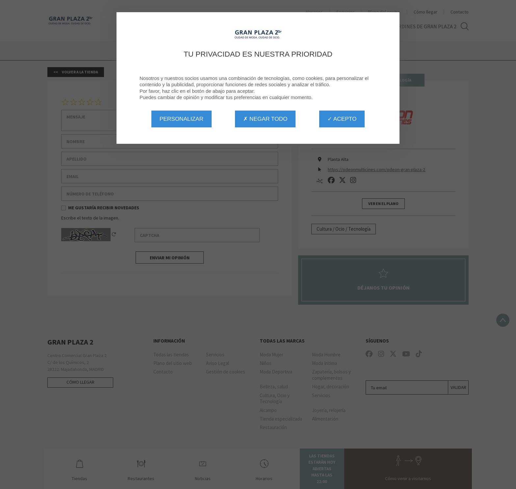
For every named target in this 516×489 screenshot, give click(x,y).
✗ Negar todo (265, 119)
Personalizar (181, 119)
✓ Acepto (341, 119)
